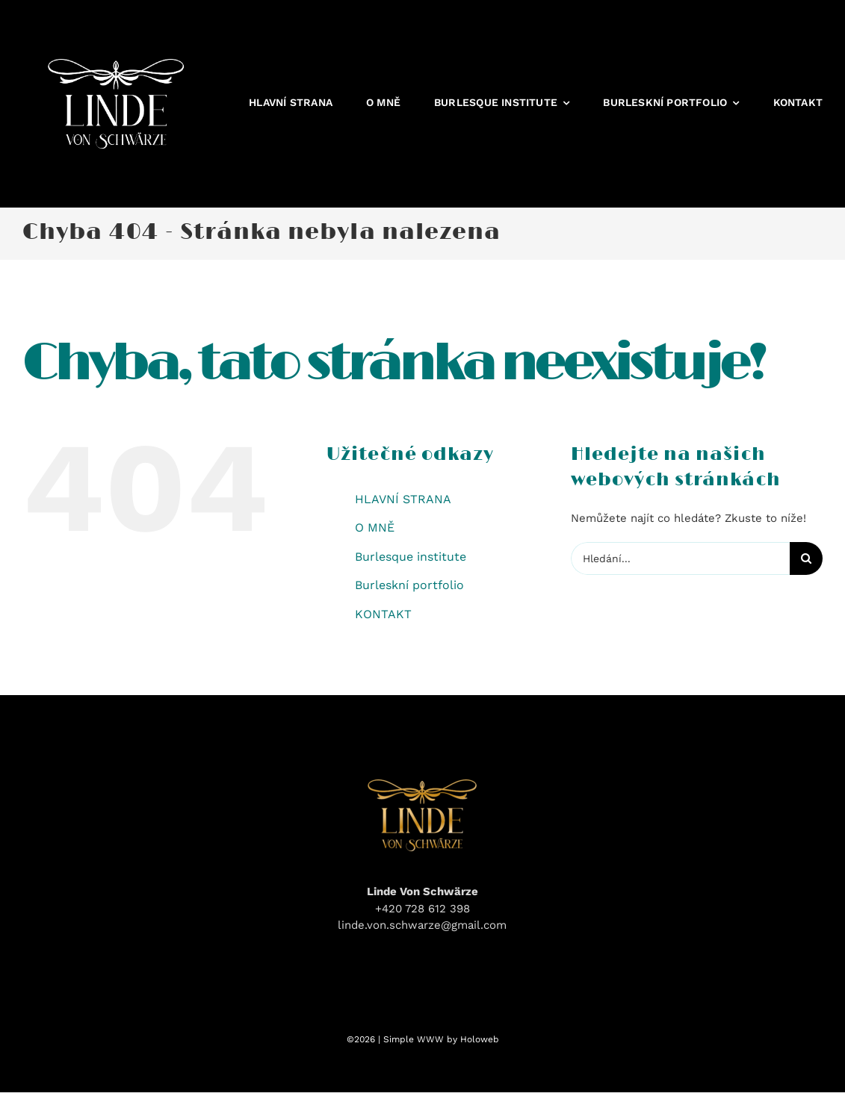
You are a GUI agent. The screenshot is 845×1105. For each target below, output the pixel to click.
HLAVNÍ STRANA (403, 499)
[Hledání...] (680, 558)
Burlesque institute (410, 557)
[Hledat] (806, 558)
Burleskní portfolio (409, 585)
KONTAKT (383, 614)
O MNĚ (374, 527)
